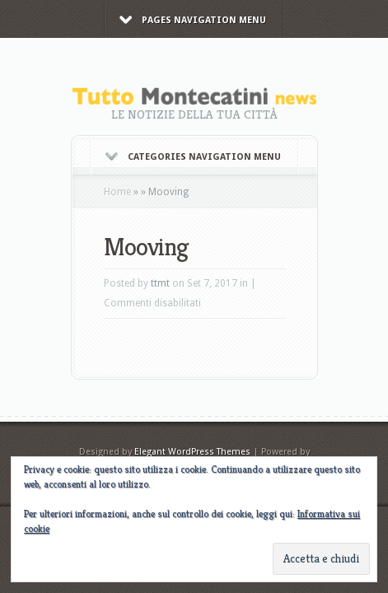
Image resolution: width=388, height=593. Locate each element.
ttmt (160, 283)
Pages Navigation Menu (192, 20)
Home (117, 192)
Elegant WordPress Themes (192, 451)
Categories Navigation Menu (193, 157)
